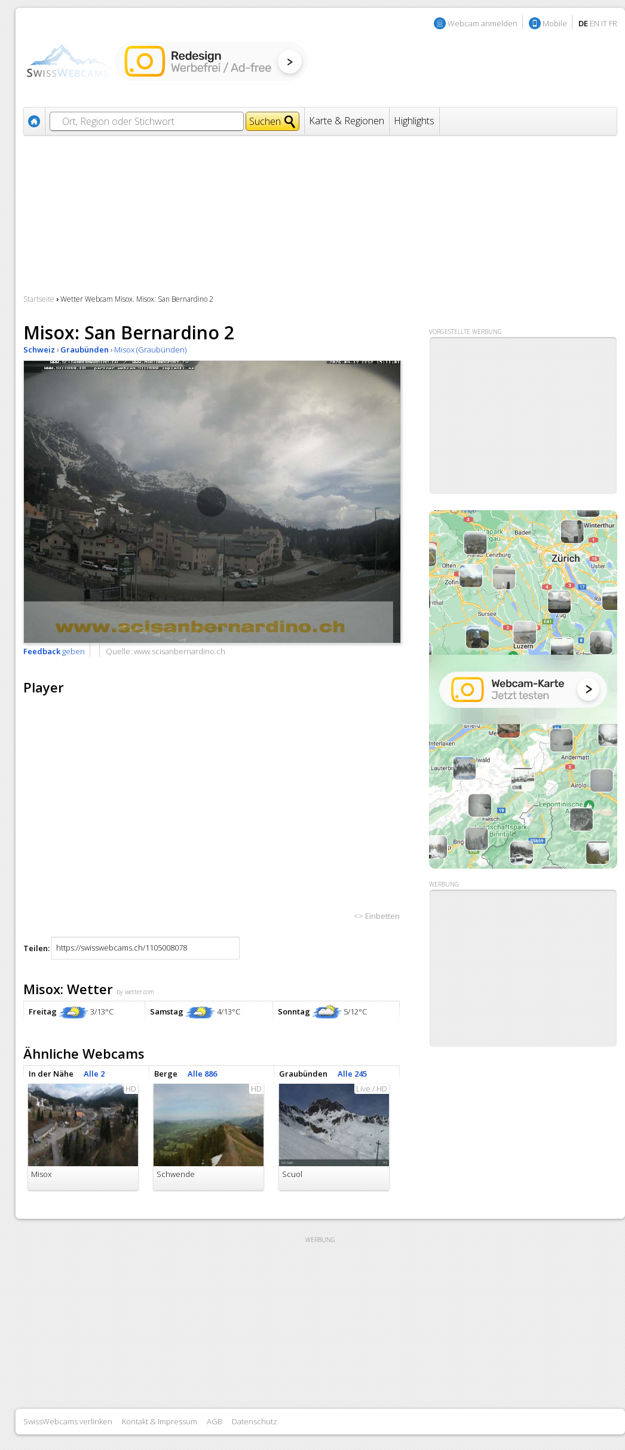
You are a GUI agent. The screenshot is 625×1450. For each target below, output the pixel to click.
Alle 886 (202, 1073)
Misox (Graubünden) (150, 349)
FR (613, 23)
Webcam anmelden (482, 23)
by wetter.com (135, 992)
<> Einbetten (377, 916)
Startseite (38, 299)
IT (604, 23)
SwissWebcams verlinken (67, 1421)
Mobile (555, 23)
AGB (214, 1421)
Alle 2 (94, 1073)
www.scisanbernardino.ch (179, 651)
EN (594, 23)
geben (54, 651)
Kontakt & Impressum (159, 1421)
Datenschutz (254, 1421)
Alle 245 (352, 1073)
